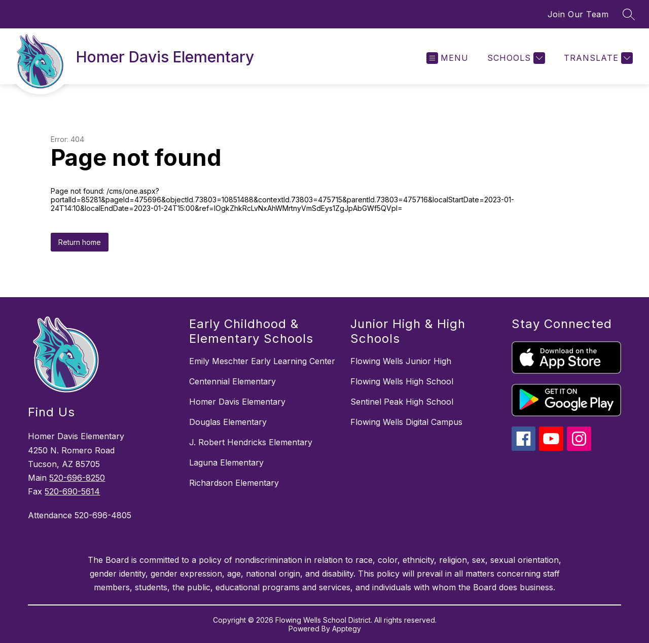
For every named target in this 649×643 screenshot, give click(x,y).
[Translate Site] (597, 58)
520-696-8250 (77, 478)
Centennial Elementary (232, 381)
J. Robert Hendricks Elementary (250, 442)
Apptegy (346, 628)
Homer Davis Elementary (237, 402)
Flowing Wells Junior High (400, 361)
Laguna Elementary (226, 462)
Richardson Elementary (234, 483)
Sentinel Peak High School (401, 402)
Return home (79, 242)
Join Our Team (578, 14)
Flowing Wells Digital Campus (406, 422)
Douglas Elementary (228, 422)
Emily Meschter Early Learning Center (262, 361)
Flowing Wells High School (401, 381)
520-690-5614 (72, 491)
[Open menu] (447, 58)
